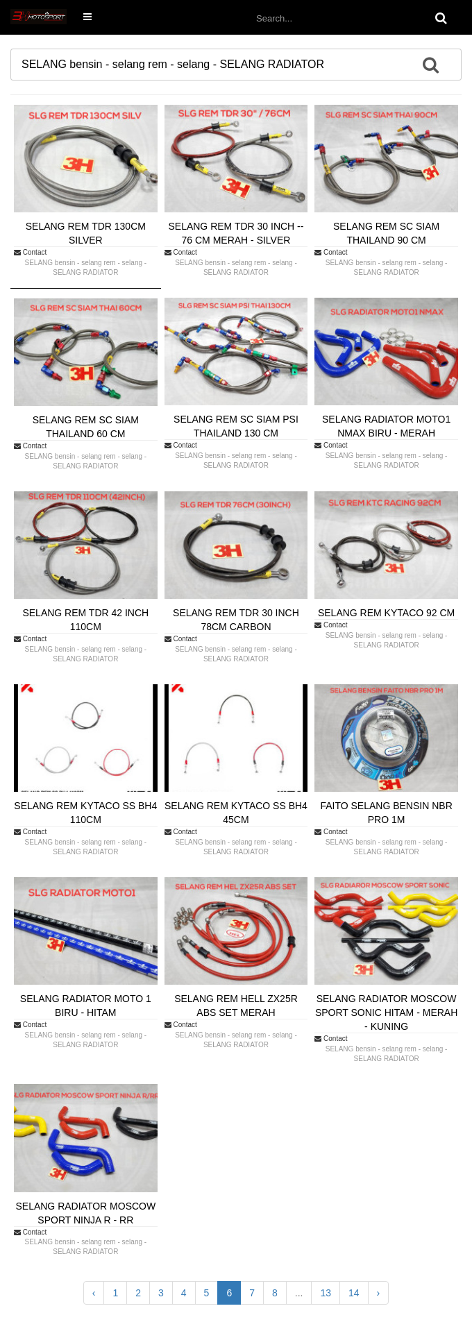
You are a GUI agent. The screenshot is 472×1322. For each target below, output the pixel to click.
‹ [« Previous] (94, 1292)
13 (325, 1292)
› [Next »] (378, 1292)
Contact (30, 252)
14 (354, 1292)
